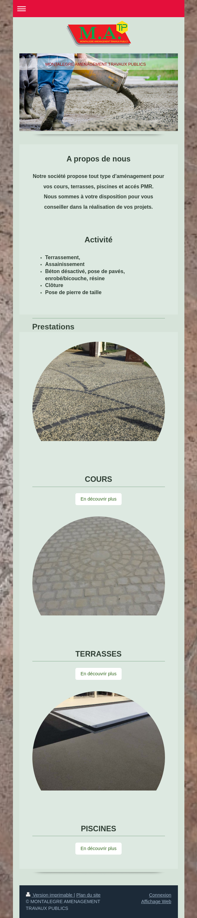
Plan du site (88, 895)
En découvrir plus (98, 499)
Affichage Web (156, 901)
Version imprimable (50, 895)
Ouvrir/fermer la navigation (99, 9)
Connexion (160, 895)
